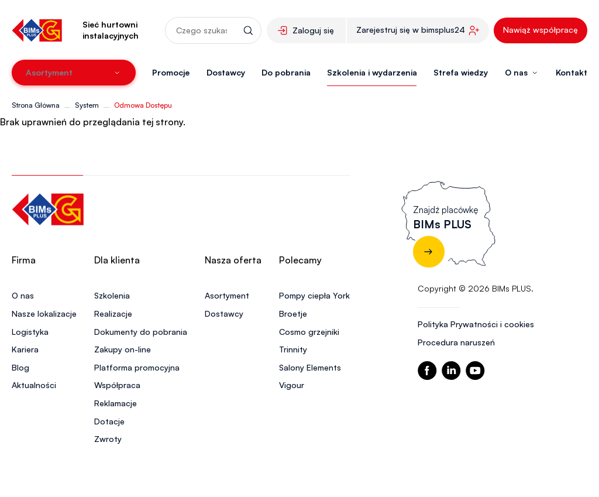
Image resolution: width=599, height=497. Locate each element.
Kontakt (571, 72)
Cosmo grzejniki (309, 332)
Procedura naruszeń (456, 342)
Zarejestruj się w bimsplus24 (410, 30)
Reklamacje (115, 403)
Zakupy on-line (122, 349)
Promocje (171, 72)
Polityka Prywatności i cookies (476, 324)
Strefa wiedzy (460, 72)
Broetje (293, 313)
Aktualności (34, 385)
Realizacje (113, 313)
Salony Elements (310, 367)
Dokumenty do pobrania (140, 332)
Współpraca (117, 385)
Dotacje (109, 421)
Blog (20, 367)
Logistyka (30, 332)
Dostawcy (225, 72)
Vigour (291, 385)
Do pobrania (286, 72)
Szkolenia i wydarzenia (372, 72)
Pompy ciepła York (314, 295)
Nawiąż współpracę (540, 30)
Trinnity (293, 349)
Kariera (25, 349)
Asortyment (227, 295)
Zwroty (108, 439)
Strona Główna (36, 105)
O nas (23, 295)
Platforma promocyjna (137, 367)
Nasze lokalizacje (44, 313)
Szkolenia (112, 295)
